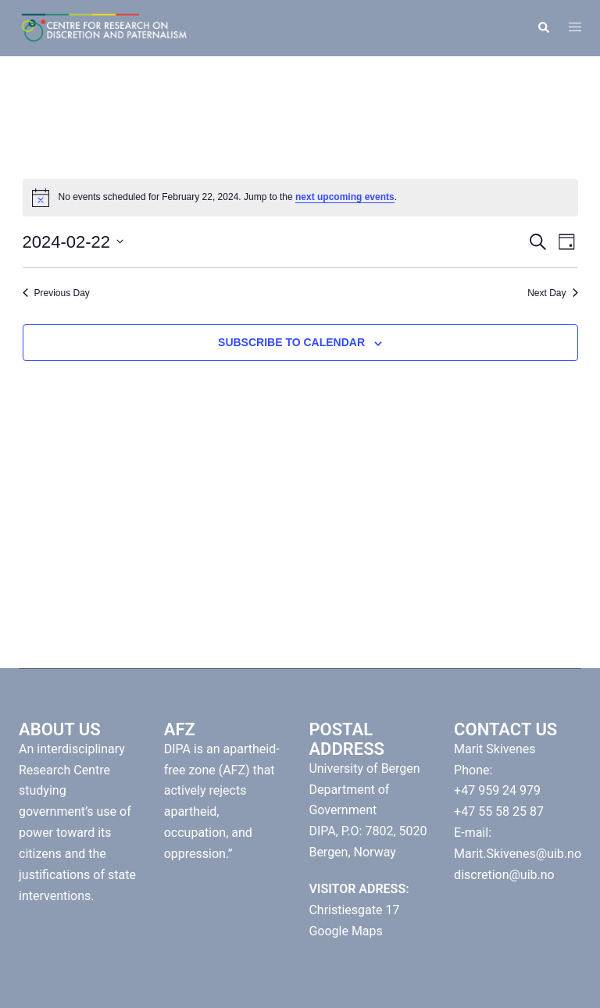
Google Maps (345, 931)
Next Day (552, 293)
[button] (543, 28)
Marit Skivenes (494, 749)
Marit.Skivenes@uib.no (517, 853)
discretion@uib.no (504, 874)
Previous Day (56, 293)
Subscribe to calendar (291, 342)
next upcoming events (345, 196)
